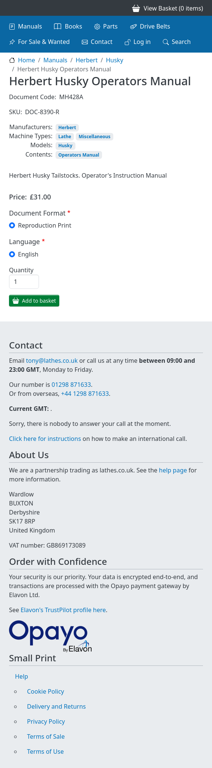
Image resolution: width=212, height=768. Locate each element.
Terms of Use (45, 751)
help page (173, 470)
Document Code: (32, 97)
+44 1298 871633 (85, 393)
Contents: (39, 154)
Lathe (65, 136)
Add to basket (39, 300)
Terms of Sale (46, 736)
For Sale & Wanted (44, 42)
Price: (18, 196)
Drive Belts (155, 26)
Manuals (30, 26)
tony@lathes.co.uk (52, 360)
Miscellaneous (94, 136)
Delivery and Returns (56, 706)
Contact (102, 42)
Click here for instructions (45, 439)
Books (73, 26)
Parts (110, 26)
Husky (114, 60)
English (28, 254)
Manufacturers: (31, 127)
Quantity (21, 270)
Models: (41, 145)
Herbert (86, 60)
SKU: (15, 112)
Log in (142, 42)
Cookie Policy (45, 691)
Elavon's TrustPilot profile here (63, 610)
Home (26, 60)
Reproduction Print (44, 225)
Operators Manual (79, 155)
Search (181, 42)
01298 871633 (71, 384)
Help (21, 676)
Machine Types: (31, 136)
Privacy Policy (46, 721)
